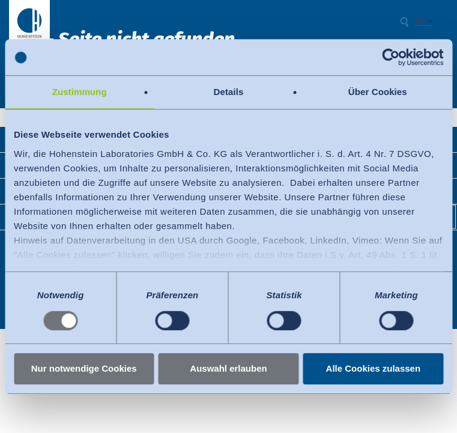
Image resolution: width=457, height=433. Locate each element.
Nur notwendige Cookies (84, 369)
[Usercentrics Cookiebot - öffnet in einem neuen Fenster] (390, 57)
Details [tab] (229, 92)
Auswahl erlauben (228, 369)
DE (420, 21)
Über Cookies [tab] (377, 92)
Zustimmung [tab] (79, 92)
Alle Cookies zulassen (373, 369)
